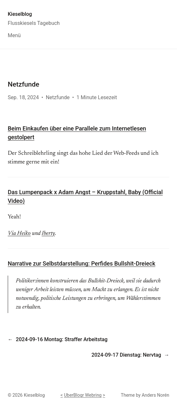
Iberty (48, 233)
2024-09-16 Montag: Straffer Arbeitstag (62, 339)
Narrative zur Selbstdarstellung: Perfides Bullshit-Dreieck (81, 263)
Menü (14, 35)
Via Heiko (19, 233)
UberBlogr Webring (83, 395)
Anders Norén (155, 395)
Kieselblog (20, 14)
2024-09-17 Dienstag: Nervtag (126, 355)
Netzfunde (58, 97)
